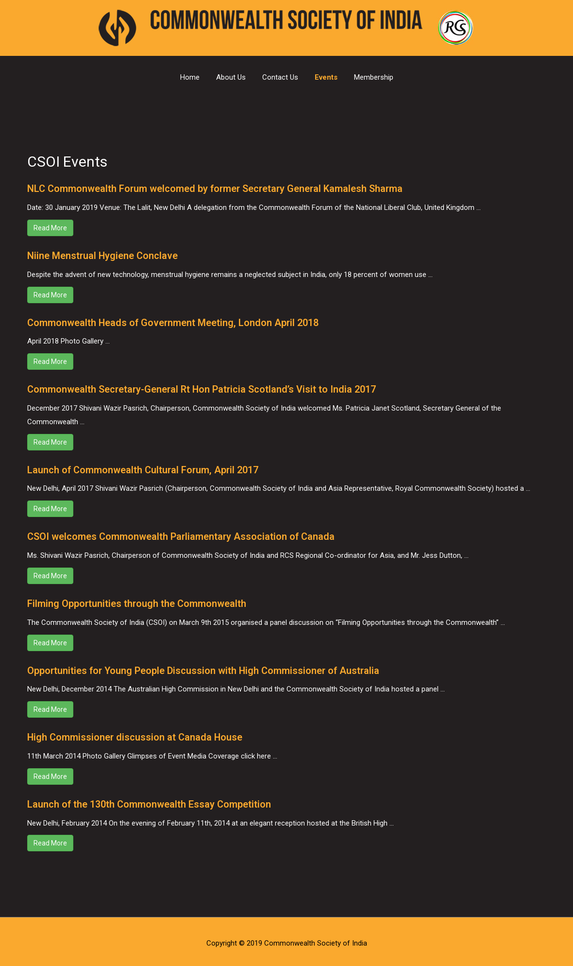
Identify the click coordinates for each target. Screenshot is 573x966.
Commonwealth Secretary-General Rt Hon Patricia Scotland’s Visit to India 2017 (203, 388)
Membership (373, 77)
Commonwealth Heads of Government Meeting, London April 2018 (173, 322)
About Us (231, 77)
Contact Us (280, 77)
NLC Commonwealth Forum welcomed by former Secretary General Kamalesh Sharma (216, 188)
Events (326, 77)
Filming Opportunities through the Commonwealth (137, 601)
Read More (50, 227)
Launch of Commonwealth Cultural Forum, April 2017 (143, 468)
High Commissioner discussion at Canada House (135, 734)
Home (190, 77)
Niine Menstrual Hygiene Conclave (103, 255)
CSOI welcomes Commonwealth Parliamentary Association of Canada (181, 534)
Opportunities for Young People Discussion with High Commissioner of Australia (205, 667)
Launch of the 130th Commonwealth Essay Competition (149, 801)
